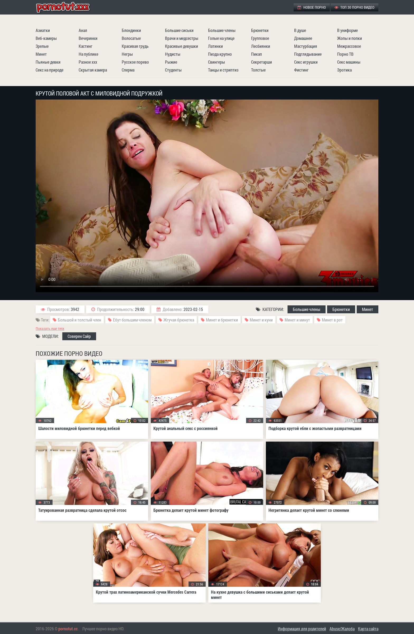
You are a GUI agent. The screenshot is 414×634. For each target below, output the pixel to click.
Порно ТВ (345, 54)
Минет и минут (297, 320)
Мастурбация (305, 46)
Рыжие (171, 62)
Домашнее (303, 38)
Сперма (128, 70)
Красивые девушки (181, 46)
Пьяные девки (48, 62)
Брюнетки (260, 30)
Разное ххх (88, 62)
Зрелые (42, 46)
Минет (41, 54)
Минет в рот (332, 320)
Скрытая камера (93, 70)
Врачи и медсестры (181, 38)
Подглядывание (308, 54)
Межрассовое (349, 46)
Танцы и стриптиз (223, 70)
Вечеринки (88, 38)
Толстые (258, 70)
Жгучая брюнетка (178, 320)
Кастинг (85, 46)
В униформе (347, 30)
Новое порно (312, 7)
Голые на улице (221, 38)
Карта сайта (368, 628)
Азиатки (43, 30)
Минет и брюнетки (222, 320)
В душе (300, 30)
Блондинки (131, 30)
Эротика (344, 70)
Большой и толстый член (79, 320)
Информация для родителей (302, 628)
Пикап (256, 54)
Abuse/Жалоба (342, 628)
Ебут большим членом (132, 320)
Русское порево (135, 62)
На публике (88, 54)
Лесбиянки (260, 46)
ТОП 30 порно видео (354, 7)
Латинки (215, 46)
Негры (127, 54)
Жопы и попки (349, 38)
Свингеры (216, 62)
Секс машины (348, 62)
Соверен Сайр (79, 336)
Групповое (260, 38)
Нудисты (172, 54)
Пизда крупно (220, 54)
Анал (83, 30)
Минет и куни (261, 320)
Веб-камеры (46, 38)
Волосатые (131, 38)
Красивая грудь (135, 46)
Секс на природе (49, 70)
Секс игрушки (306, 62)
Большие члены (222, 30)
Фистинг (301, 70)
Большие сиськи (179, 30)
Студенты (173, 70)
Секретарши (261, 62)
